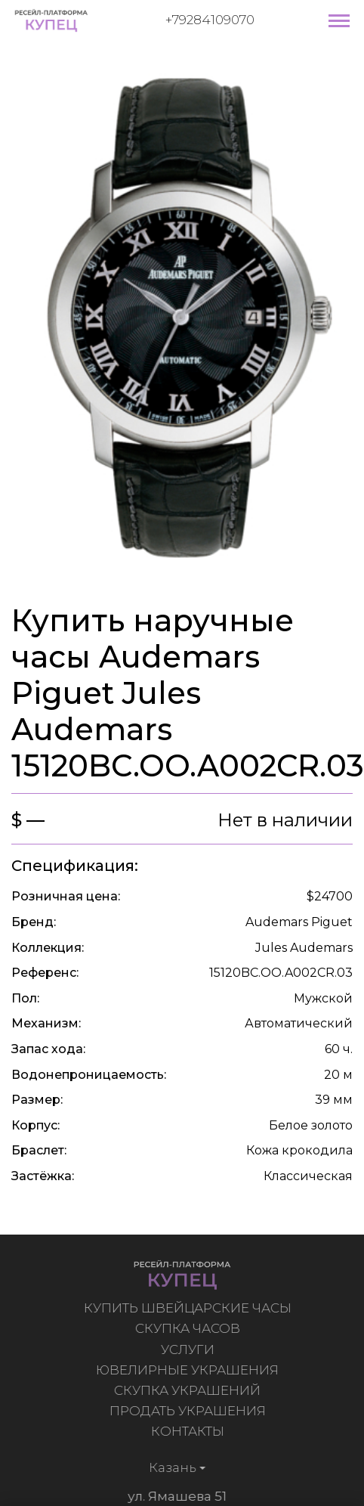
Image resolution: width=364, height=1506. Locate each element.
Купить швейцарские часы (189, 1307)
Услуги (189, 1349)
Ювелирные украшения (188, 1369)
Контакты (189, 1431)
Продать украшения (189, 1410)
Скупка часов (189, 1328)
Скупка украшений (189, 1390)
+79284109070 (209, 19)
